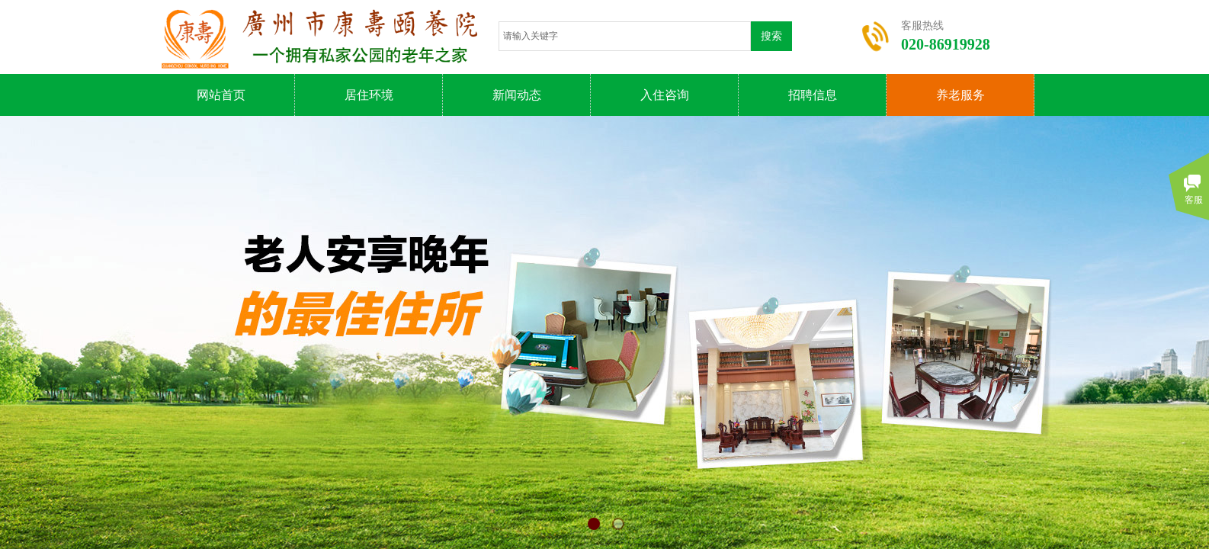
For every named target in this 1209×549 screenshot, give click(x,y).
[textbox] (625, 36)
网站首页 (221, 94)
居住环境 (369, 94)
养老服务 (960, 94)
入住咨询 (664, 94)
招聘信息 (812, 94)
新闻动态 (516, 94)
